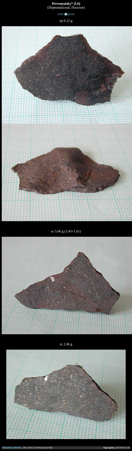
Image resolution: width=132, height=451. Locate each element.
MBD (61, 14)
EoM (71, 14)
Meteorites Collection (12, 448)
